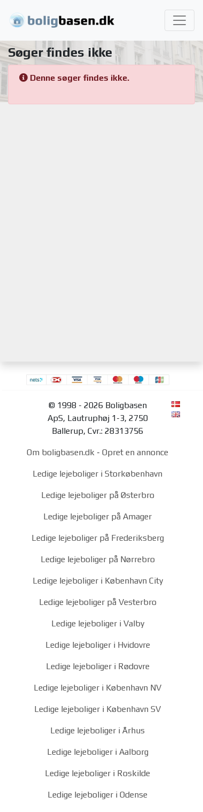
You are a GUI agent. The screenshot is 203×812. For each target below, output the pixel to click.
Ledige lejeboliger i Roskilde (97, 773)
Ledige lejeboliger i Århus (97, 730)
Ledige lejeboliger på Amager (97, 516)
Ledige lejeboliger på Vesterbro (98, 602)
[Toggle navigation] (179, 20)
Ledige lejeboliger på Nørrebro (98, 559)
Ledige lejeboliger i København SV (97, 709)
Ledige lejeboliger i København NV (97, 688)
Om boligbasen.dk (61, 452)
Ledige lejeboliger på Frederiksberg (98, 538)
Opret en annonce (135, 452)
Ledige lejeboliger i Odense (97, 795)
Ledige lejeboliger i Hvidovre (97, 645)
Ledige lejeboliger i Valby (97, 623)
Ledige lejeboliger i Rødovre (98, 666)
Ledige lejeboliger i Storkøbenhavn (97, 474)
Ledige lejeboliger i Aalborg (98, 752)
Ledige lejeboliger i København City (98, 581)
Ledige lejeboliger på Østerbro (97, 495)
